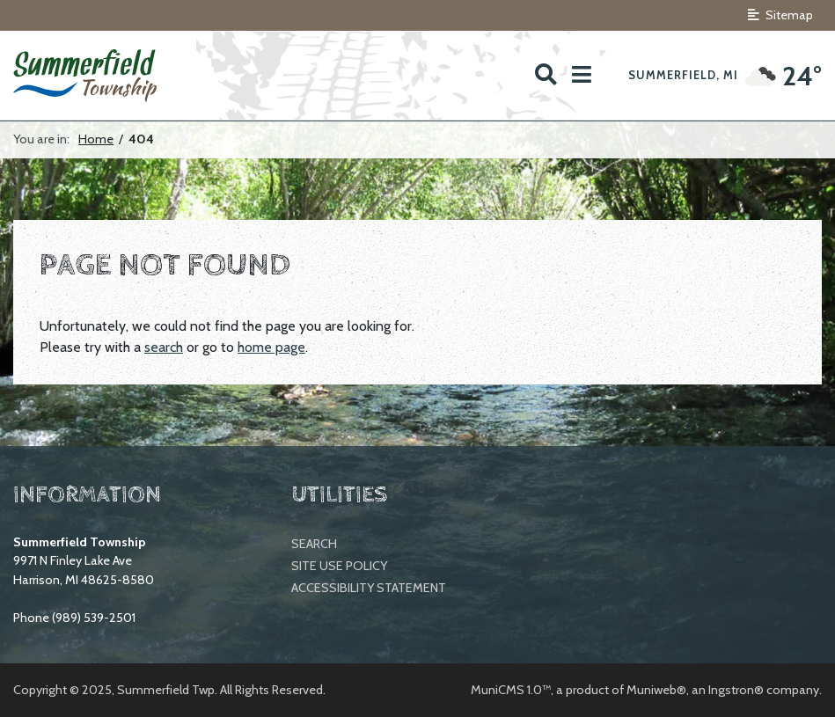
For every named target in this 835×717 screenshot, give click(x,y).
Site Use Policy (339, 566)
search (163, 347)
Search (314, 544)
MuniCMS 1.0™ (511, 690)
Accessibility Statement (368, 588)
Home (96, 139)
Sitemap (780, 15)
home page (271, 347)
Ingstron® (736, 690)
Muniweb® (656, 690)
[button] (581, 75)
